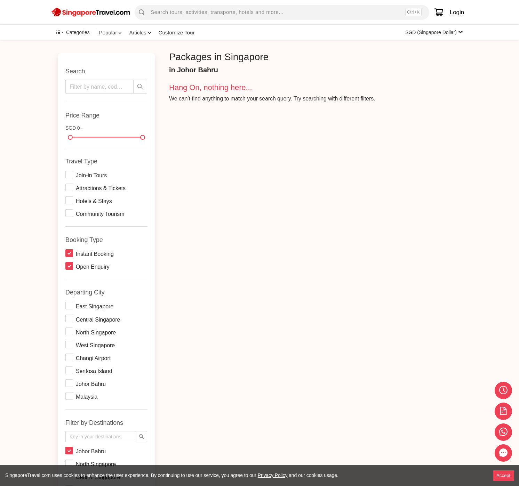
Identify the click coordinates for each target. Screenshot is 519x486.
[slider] (70, 137)
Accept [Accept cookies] (503, 475)
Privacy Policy (273, 475)
